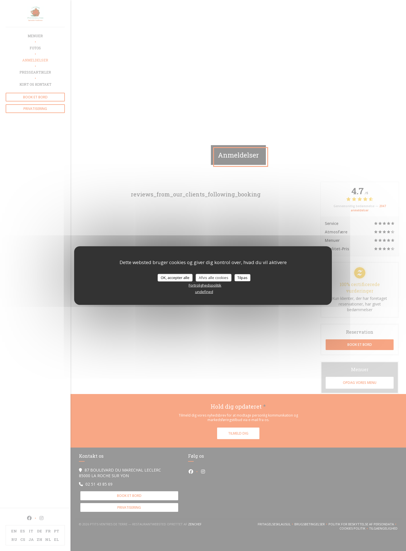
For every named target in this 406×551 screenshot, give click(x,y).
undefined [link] (204, 291)
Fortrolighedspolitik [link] (205, 285)
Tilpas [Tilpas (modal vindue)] (242, 277)
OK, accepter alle (175, 277)
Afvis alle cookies (213, 277)
